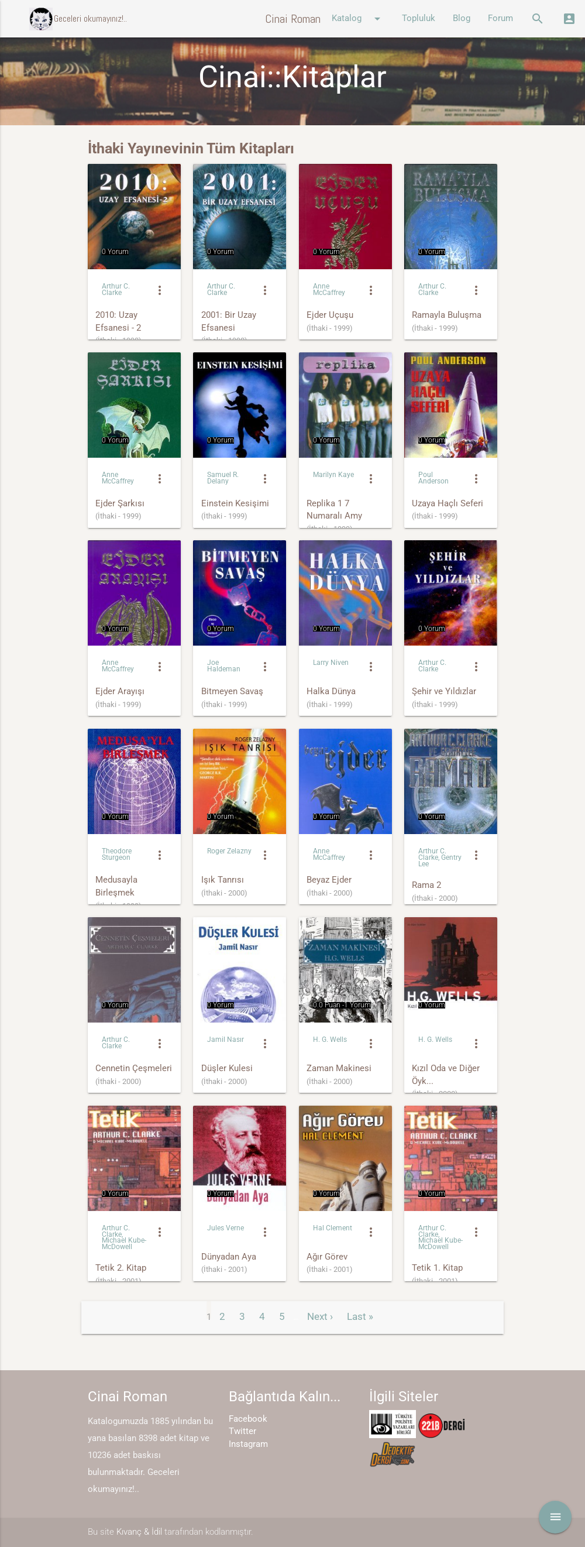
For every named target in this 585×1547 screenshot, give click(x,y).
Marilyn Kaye (333, 475)
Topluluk (418, 18)
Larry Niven (331, 662)
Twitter (242, 1431)
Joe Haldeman (223, 665)
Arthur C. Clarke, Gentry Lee (440, 857)
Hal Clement (332, 1228)
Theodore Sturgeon (117, 854)
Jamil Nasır (225, 1039)
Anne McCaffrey (329, 289)
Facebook (248, 1419)
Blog (461, 18)
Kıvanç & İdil (139, 1532)
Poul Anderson (433, 478)
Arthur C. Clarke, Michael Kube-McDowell (124, 1237)
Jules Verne (225, 1228)
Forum (500, 18)
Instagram (248, 1444)
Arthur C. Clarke (116, 289)
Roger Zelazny (229, 851)
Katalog (358, 18)
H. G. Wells (330, 1039)
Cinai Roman (293, 18)
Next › (320, 1316)
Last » (360, 1316)
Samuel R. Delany (223, 478)
